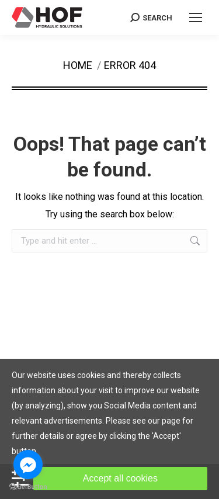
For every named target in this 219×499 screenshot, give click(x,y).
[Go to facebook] (28, 464)
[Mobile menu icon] (195, 17)
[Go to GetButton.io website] (28, 487)
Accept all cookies (120, 478)
